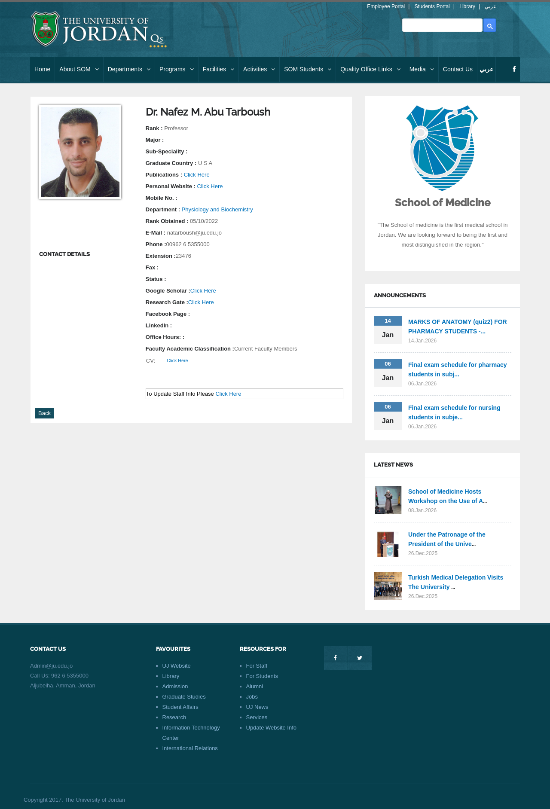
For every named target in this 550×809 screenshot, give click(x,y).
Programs (176, 69)
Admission (175, 686)
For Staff (257, 665)
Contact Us (458, 69)
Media (421, 69)
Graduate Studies (184, 696)
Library (467, 6)
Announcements (400, 295)
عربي (490, 6)
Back (44, 413)
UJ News (257, 707)
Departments (129, 69)
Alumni (254, 686)
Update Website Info (271, 727)
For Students (262, 676)
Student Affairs (180, 707)
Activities (259, 69)
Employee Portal (386, 6)
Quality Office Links (370, 69)
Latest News (393, 464)
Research (174, 717)
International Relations (190, 748)
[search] (441, 25)
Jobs (252, 696)
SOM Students (307, 69)
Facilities (218, 69)
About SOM (78, 69)
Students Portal (432, 6)
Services (257, 717)
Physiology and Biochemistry (217, 209)
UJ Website (176, 665)
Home (42, 69)
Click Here (197, 174)
